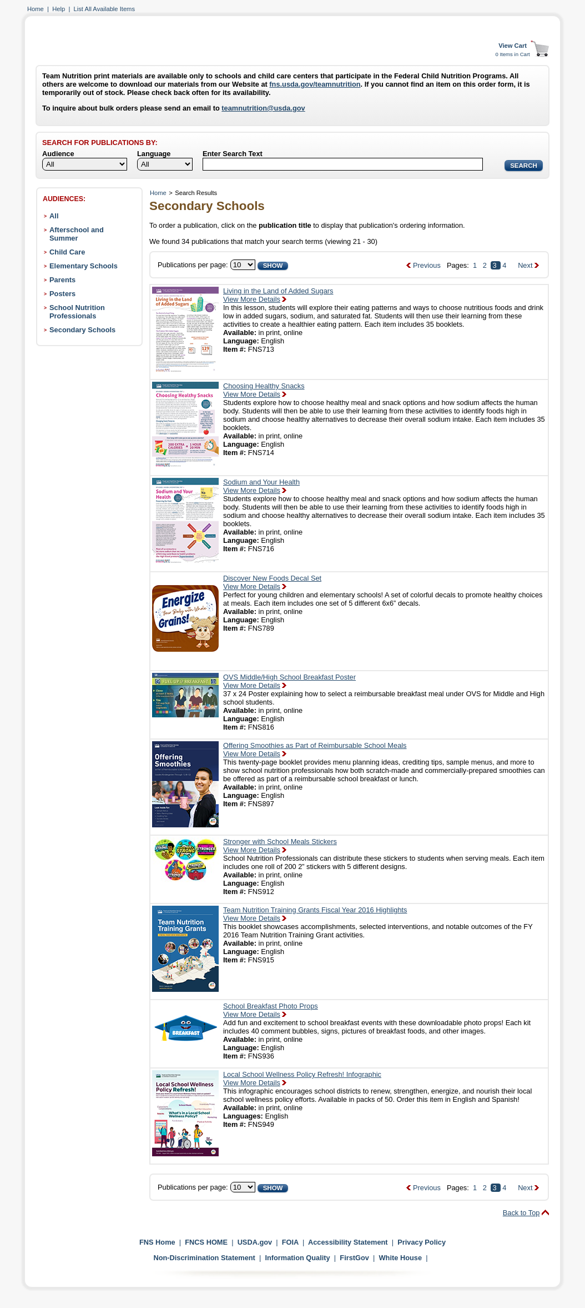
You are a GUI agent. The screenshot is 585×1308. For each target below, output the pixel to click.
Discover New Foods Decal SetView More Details (272, 582)
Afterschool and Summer (76, 234)
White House (400, 1258)
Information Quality (297, 1258)
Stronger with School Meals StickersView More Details (280, 845)
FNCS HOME (206, 1242)
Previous (427, 265)
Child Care (67, 252)
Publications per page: (193, 265)
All (53, 216)
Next (525, 265)
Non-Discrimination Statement (204, 1258)
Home (35, 9)
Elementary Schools (83, 266)
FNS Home (157, 1242)
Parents (62, 280)
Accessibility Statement (348, 1242)
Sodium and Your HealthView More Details (261, 486)
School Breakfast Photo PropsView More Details (270, 1010)
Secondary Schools (82, 330)
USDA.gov (255, 1242)
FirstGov (354, 1258)
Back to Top (521, 1213)
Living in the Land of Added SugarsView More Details (278, 295)
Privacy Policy (421, 1242)
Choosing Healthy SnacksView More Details (264, 390)
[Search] (343, 164)
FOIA (290, 1242)
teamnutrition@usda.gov (263, 108)
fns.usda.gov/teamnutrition (314, 84)
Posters (62, 293)
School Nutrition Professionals (77, 311)
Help (58, 9)
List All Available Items (104, 9)
